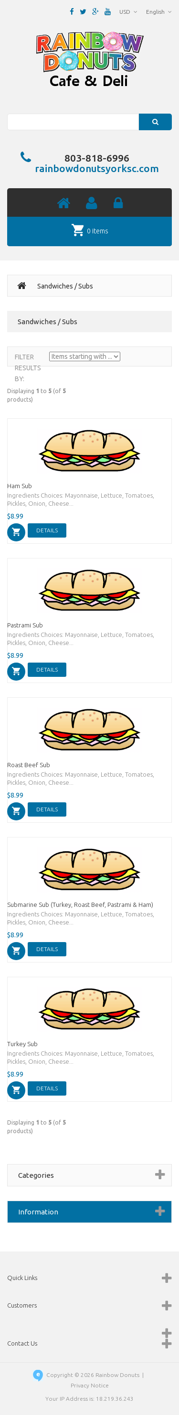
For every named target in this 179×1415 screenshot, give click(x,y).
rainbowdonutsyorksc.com (97, 168)
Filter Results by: (28, 368)
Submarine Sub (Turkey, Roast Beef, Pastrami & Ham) (80, 904)
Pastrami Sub (25, 625)
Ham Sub (19, 485)
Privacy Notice (90, 1385)
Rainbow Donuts (117, 1375)
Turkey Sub (22, 1043)
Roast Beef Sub (28, 764)
